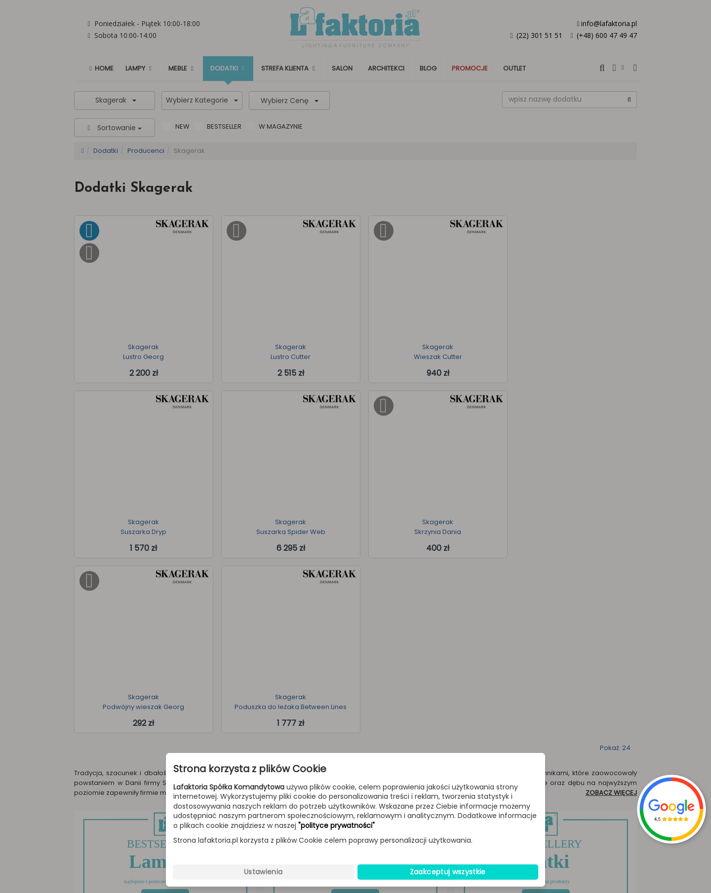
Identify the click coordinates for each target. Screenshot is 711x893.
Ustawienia (263, 872)
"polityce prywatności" (336, 825)
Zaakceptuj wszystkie (448, 872)
